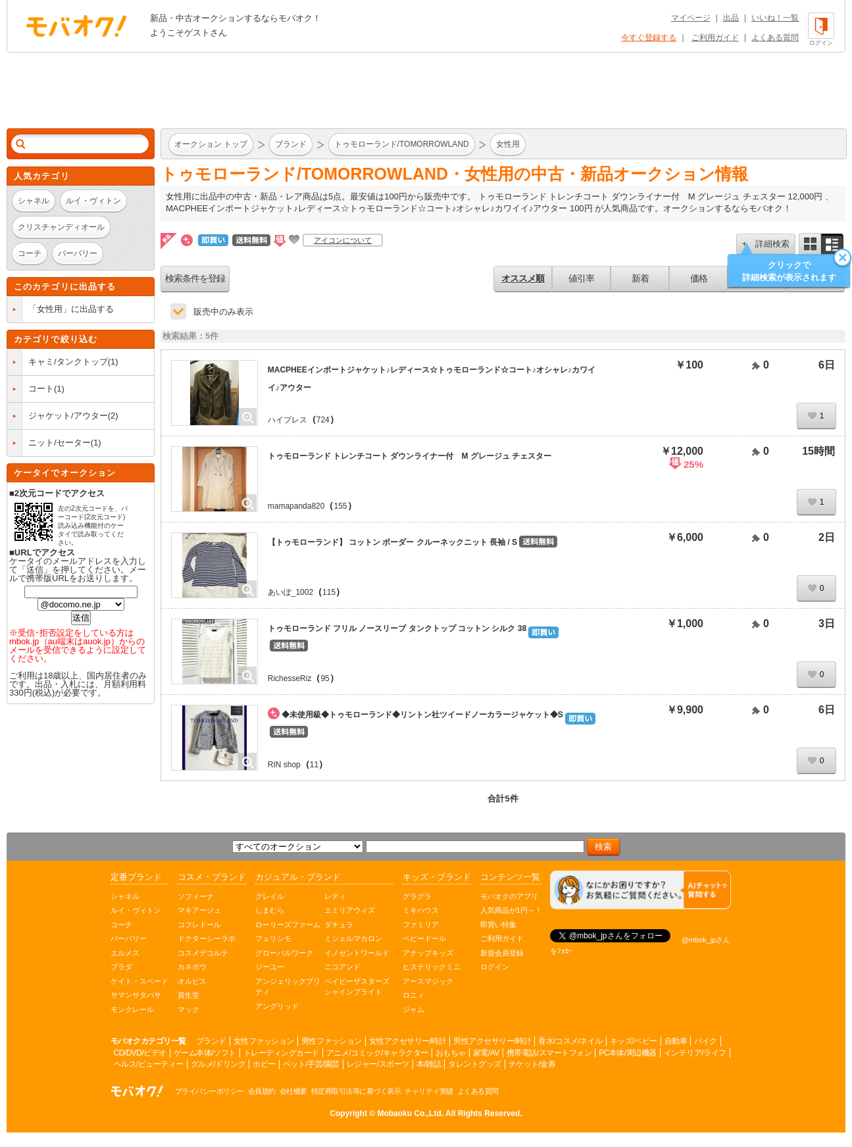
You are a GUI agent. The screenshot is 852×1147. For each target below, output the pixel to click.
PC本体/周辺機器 (628, 1053)
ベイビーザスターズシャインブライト (356, 986)
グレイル (269, 896)
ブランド (211, 1041)
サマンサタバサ (136, 995)
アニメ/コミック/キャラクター (377, 1053)
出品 (731, 17)
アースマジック (428, 981)
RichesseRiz (290, 678)
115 (329, 592)
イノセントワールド (356, 953)
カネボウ (192, 967)
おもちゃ (451, 1053)
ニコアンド (342, 967)
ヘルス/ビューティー (149, 1064)
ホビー (264, 1064)
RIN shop (284, 764)
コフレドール (199, 925)
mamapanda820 (296, 506)
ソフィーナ (196, 896)
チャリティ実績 (429, 1091)
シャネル (125, 896)
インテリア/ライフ (695, 1053)
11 (314, 764)
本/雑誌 (428, 1064)
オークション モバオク (76, 25)
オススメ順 (522, 278)
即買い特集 (498, 925)
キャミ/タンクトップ (68, 362)
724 (323, 419)
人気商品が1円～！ (511, 910)
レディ (335, 896)
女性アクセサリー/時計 (408, 1041)
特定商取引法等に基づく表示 (356, 1091)
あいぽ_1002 (290, 592)
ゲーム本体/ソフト (205, 1053)
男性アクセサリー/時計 (492, 1041)
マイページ (691, 17)
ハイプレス (287, 419)
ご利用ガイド (715, 37)
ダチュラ (338, 925)
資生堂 (188, 995)
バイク (705, 1041)
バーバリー (129, 938)
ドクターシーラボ (207, 938)
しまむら (269, 910)
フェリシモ (273, 938)
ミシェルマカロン (353, 938)
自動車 (676, 1041)
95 (324, 678)
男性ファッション (331, 1041)
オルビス (192, 981)
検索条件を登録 (195, 278)
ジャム (413, 1009)
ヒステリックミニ (432, 967)
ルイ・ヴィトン (136, 910)
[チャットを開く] (640, 890)
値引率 (581, 278)
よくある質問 (775, 37)
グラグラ (417, 896)
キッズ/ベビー (633, 1041)
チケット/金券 (532, 1064)
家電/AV (486, 1053)
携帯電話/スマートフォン (549, 1053)
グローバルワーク (284, 953)
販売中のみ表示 (223, 311)
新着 (640, 278)
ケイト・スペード (139, 981)
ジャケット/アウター (68, 416)
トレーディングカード (281, 1053)
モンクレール (132, 1009)
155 (340, 506)
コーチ (121, 925)
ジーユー (269, 967)
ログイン (494, 967)
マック (188, 1009)
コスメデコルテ (203, 953)
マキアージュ (199, 910)
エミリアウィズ (349, 910)
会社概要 (293, 1091)
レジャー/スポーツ (378, 1064)
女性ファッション (264, 1041)
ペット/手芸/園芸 (311, 1064)
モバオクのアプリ (509, 896)
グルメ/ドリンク (218, 1064)
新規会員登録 (502, 953)
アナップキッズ (428, 953)
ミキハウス (421, 910)
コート (41, 389)
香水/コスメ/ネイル (570, 1041)
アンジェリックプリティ (287, 986)
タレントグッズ (474, 1064)
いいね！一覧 (775, 17)
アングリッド (277, 1006)
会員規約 (262, 1091)
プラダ (121, 967)
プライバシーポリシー (209, 1091)
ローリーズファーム (287, 925)
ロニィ (413, 995)
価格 (698, 278)
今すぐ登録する (648, 37)
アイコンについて (343, 240)
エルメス (125, 953)
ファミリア (421, 925)
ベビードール (424, 938)
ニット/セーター (59, 442)
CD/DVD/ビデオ (140, 1053)
